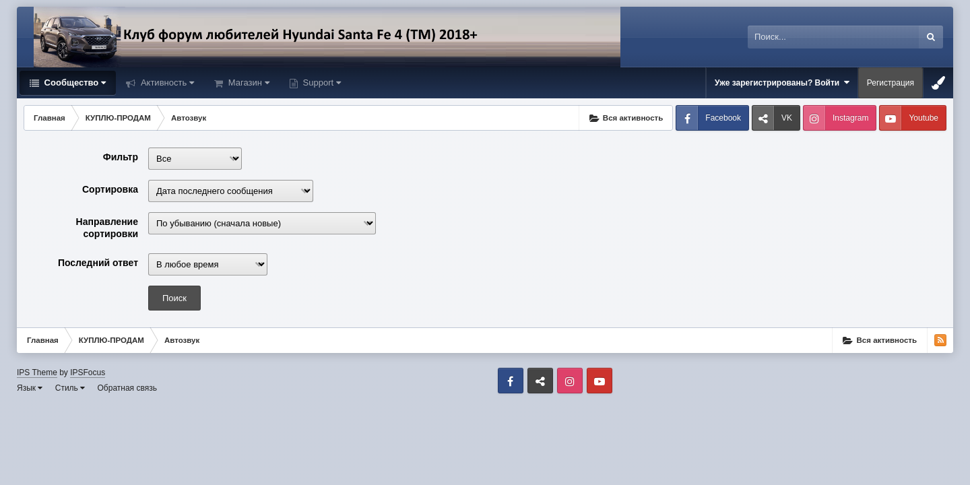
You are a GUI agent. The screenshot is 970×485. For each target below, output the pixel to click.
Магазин (247, 82)
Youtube (923, 118)
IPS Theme (37, 372)
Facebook (723, 118)
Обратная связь (127, 388)
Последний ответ (98, 262)
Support (320, 82)
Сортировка (110, 189)
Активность (166, 82)
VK (786, 118)
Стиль (70, 388)
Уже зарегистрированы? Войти (782, 82)
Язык (29, 388)
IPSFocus (87, 372)
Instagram (850, 118)
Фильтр (120, 157)
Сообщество (74, 82)
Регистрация (890, 83)
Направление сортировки (107, 227)
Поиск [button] (174, 298)
